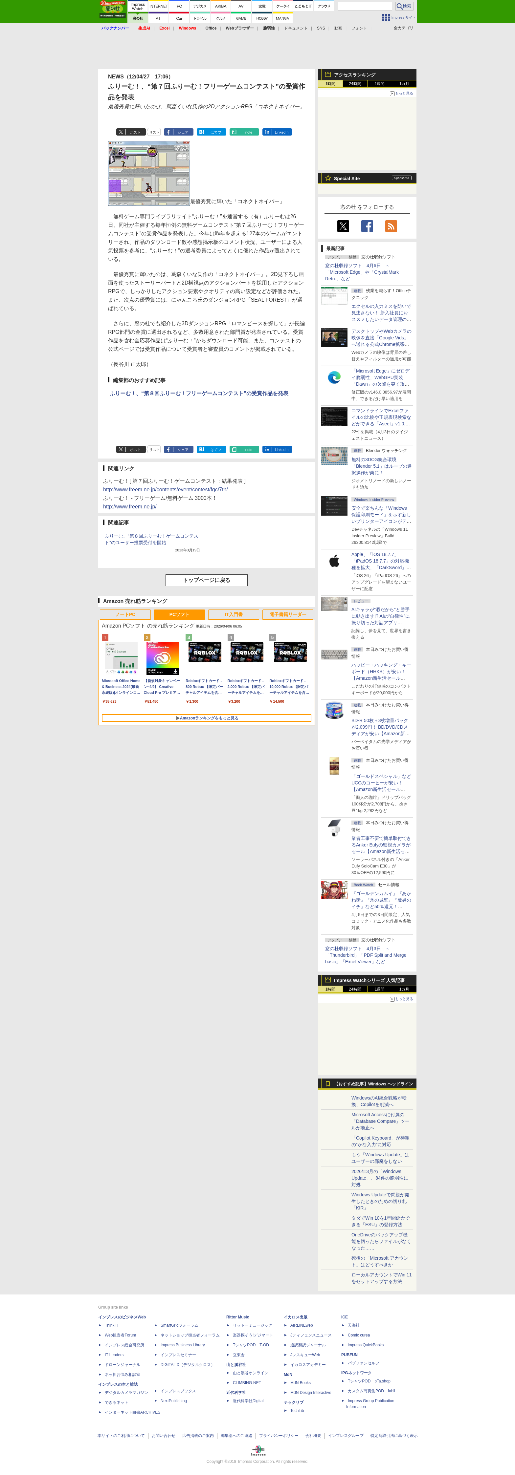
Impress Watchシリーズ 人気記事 (369, 980)
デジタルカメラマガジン (126, 1392)
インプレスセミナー (178, 1355)
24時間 (355, 83)
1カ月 (404, 83)
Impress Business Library (183, 1345)
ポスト (135, 132)
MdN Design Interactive (310, 1392)
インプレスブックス (178, 1391)
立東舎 (239, 1355)
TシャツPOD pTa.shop (369, 1381)
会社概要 (313, 1435)
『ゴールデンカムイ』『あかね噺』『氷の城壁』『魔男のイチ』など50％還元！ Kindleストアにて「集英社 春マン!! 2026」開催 (381, 906)
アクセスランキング (354, 74)
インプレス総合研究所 (124, 1345)
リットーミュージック (252, 1325)
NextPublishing (174, 1401)
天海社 (354, 1325)
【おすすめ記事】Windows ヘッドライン (373, 1084)
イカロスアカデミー (308, 1364)
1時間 (330, 83)
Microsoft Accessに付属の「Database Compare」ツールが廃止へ (380, 1121)
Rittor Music (237, 1317)
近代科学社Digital (248, 1401)
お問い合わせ (163, 1435)
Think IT (112, 1325)
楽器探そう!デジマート (253, 1335)
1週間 (380, 83)
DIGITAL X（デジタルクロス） (188, 1364)
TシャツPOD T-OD (251, 1345)
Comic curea (359, 1335)
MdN (288, 1374)
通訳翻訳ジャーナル (308, 1345)
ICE (344, 1317)
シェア (183, 132)
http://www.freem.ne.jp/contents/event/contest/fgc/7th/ (165, 489)
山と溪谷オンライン (250, 1373)
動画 (338, 28)
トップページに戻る (206, 580)
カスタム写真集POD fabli (371, 1391)
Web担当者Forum (120, 1335)
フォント (359, 28)
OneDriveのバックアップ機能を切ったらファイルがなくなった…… (381, 1241)
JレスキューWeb (305, 1355)
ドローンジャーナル (122, 1364)
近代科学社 (236, 1392)
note (248, 132)
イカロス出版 (295, 1317)
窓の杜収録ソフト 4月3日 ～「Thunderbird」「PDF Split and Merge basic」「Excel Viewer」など (365, 955)
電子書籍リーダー (288, 614)
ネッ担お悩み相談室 (122, 1374)
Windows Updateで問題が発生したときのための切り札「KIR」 (380, 1201)
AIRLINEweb (301, 1325)
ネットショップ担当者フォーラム (190, 1335)
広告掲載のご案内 (198, 1435)
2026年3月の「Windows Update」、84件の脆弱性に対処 (379, 1178)
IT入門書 (233, 614)
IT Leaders (114, 1355)
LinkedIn (282, 132)
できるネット (116, 1402)
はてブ (216, 132)
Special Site (347, 178)
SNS (321, 28)
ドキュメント (296, 28)
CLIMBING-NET (247, 1382)
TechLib (297, 1410)
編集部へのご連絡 (236, 1435)
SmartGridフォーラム (179, 1325)
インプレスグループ (346, 1435)
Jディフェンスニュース (311, 1335)
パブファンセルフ (363, 1363)
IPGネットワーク (356, 1373)
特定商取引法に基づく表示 (394, 1435)
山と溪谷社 (236, 1364)
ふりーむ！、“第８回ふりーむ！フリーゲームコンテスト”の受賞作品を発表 (199, 393)
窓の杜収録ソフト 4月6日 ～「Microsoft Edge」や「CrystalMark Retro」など (362, 272)
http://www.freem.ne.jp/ (130, 506)
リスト (154, 132)
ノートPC (125, 614)
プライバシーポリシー (279, 1435)
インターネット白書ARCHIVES (132, 1412)
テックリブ (293, 1402)
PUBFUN (349, 1355)
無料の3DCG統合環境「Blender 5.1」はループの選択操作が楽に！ (381, 466)
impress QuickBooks (366, 1345)
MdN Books (300, 1382)
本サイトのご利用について (121, 1435)
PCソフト (179, 614)
